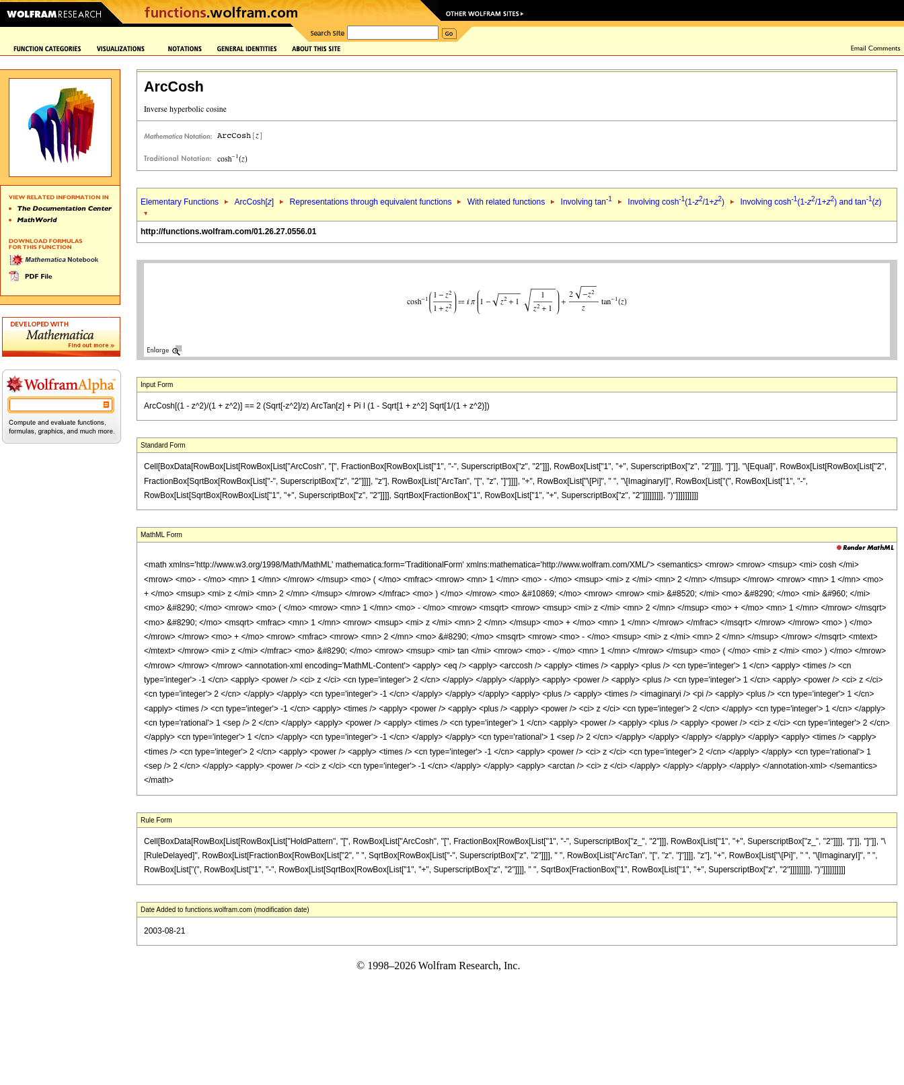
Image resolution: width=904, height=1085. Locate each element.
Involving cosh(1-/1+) (676, 202)
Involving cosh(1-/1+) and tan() (810, 202)
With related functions (506, 202)
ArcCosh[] (254, 202)
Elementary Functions (180, 202)
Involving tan (586, 202)
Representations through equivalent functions (371, 202)
